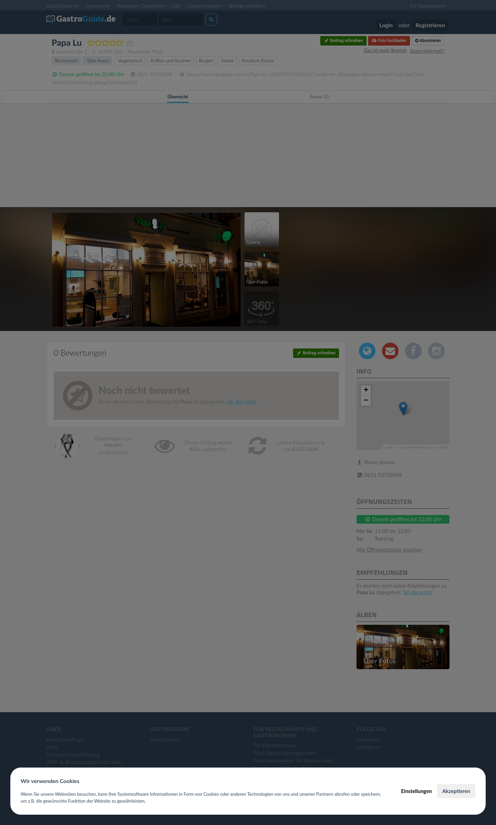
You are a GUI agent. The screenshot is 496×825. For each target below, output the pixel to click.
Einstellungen (416, 791)
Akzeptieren (456, 791)
